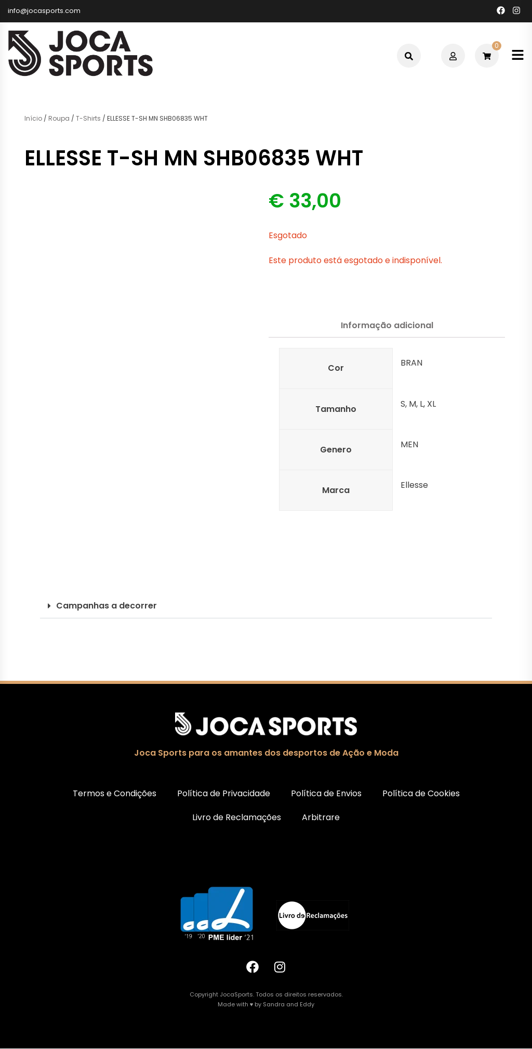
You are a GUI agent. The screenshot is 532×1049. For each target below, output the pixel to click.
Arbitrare (321, 817)
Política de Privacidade (223, 793)
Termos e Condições (114, 793)
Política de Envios (326, 793)
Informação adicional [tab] (387, 325)
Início (33, 118)
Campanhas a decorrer (106, 606)
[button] (266, 606)
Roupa (59, 118)
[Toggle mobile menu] (517, 55)
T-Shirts (88, 118)
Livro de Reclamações (236, 817)
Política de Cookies (421, 793)
